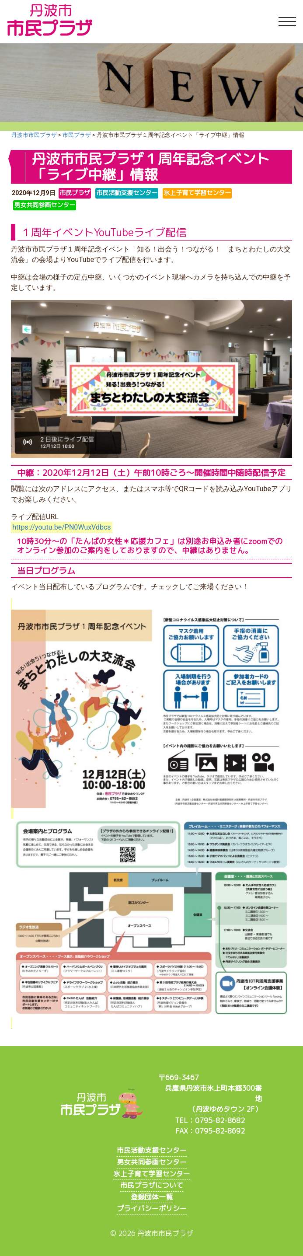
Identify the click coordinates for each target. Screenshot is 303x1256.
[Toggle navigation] (287, 22)
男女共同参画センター (152, 1162)
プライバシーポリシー (152, 1208)
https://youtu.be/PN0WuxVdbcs (61, 527)
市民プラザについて (151, 1185)
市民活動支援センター (152, 1150)
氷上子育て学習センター (151, 1174)
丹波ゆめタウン (219, 1109)
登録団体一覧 (152, 1197)
